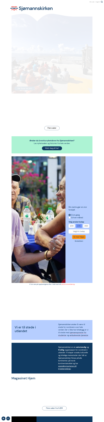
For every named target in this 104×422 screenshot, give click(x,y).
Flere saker (52, 128)
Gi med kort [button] (79, 241)
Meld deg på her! (52, 148)
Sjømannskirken (32, 8)
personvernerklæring (68, 284)
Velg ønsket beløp (76, 222)
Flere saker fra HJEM (54, 408)
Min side (92, 2)
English (98, 2)
